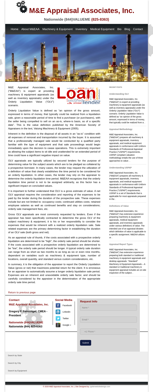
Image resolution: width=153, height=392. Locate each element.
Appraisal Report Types (121, 244)
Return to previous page (22, 292)
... (145, 122)
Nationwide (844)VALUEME (76, 19)
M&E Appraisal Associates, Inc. (75, 8)
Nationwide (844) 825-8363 (25, 326)
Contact (138, 29)
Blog (127, 29)
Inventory (81, 29)
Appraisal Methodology (120, 129)
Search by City (14, 363)
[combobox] (83, 331)
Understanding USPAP (120, 167)
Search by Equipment (17, 371)
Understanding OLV (119, 94)
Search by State (15, 355)
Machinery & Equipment (57, 29)
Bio (119, 29)
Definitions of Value (119, 206)
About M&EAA (30, 29)
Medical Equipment (102, 29)
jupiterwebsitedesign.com (100, 387)
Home (14, 29)
